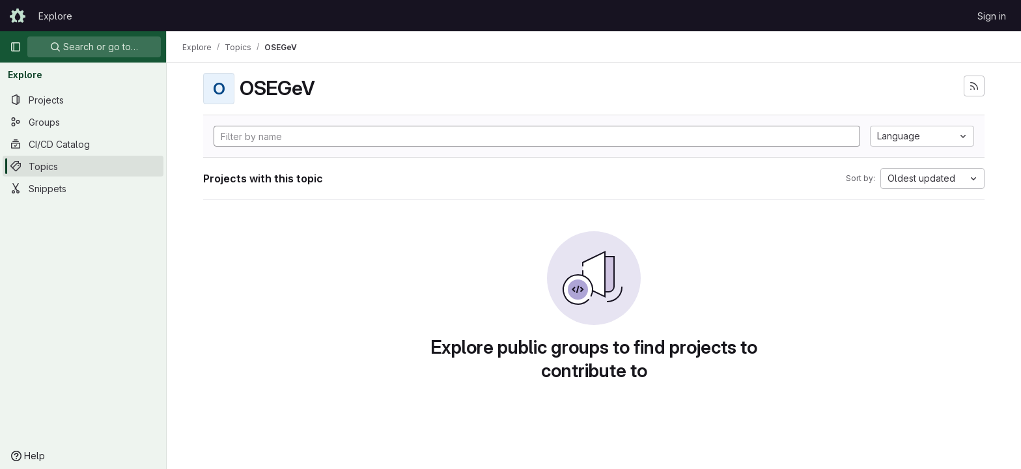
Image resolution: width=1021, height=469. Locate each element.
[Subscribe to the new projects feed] (974, 86)
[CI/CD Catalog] (83, 144)
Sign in (991, 15)
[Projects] (83, 99)
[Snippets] (83, 188)
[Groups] (83, 121)
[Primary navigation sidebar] (15, 46)
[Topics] (83, 166)
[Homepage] (17, 15)
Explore (55, 15)
